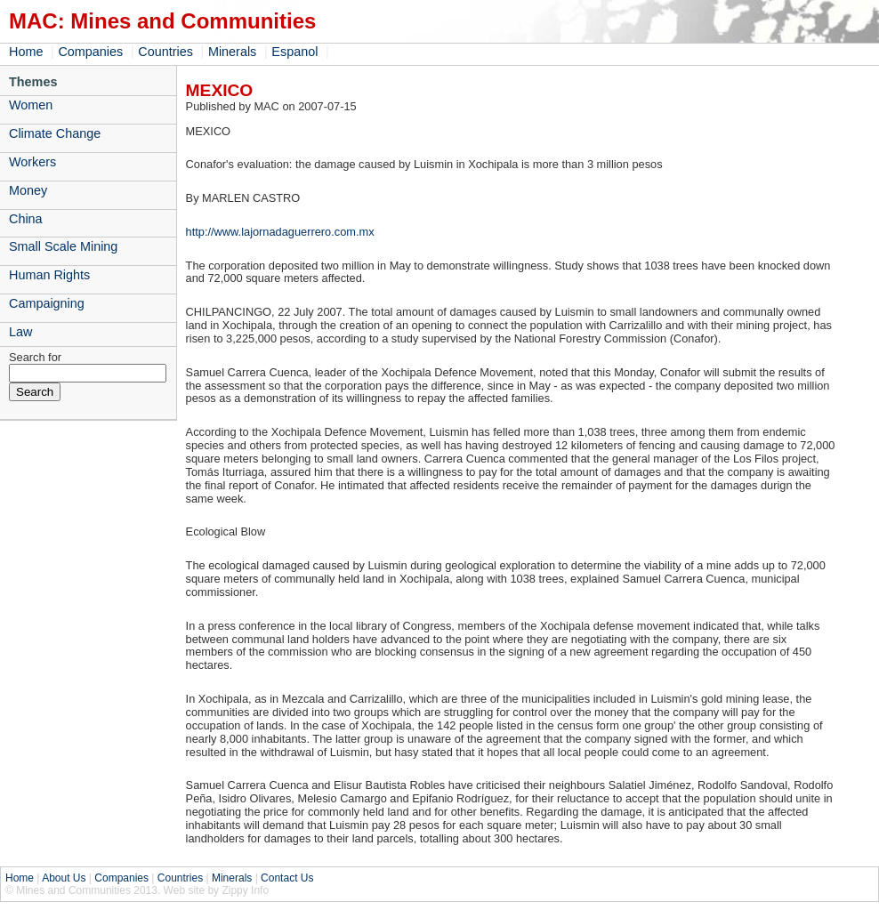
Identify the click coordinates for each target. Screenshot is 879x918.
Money (28, 190)
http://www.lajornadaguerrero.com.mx (280, 231)
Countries (165, 51)
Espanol (294, 51)
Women (30, 105)
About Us (63, 878)
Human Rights (49, 275)
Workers (32, 162)
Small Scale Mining (63, 246)
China (26, 219)
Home (26, 51)
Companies (90, 51)
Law (20, 332)
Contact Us (287, 878)
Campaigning (47, 303)
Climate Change (55, 133)
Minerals (232, 51)
